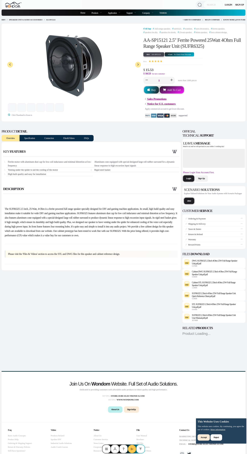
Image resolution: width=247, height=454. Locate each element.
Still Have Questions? (16, 451)
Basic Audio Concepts (17, 435)
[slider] (155, 61)
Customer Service (101, 439)
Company (146, 13)
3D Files (139, 443)
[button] (147, 80)
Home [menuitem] (82, 13)
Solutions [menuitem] (163, 13)
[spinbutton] (159, 80)
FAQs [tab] (86, 138)
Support (129, 13)
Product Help (13, 439)
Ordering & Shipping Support (20, 443)
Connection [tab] (49, 138)
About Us (97, 435)
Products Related (57, 435)
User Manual (141, 435)
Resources (98, 451)
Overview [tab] (10, 138)
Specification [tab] (29, 138)
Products (95, 13)
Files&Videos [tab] (69, 138)
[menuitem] (96, 12)
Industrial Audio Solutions (61, 443)
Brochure (140, 439)
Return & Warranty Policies (19, 447)
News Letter (98, 443)
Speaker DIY (56, 439)
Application (112, 13)
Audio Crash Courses (59, 447)
